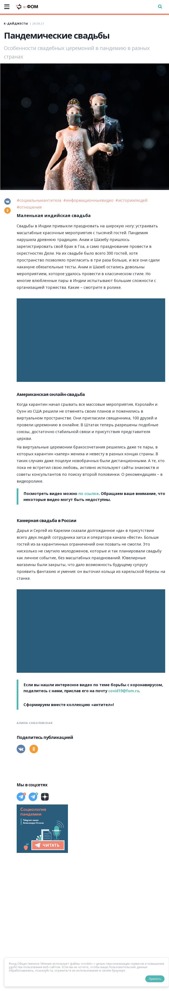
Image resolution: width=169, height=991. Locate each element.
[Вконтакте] (7, 201)
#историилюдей (131, 200)
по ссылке (88, 493)
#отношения (29, 207)
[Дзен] (45, 797)
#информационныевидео (89, 200)
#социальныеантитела (39, 200)
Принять (155, 979)
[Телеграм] (21, 797)
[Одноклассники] (7, 210)
